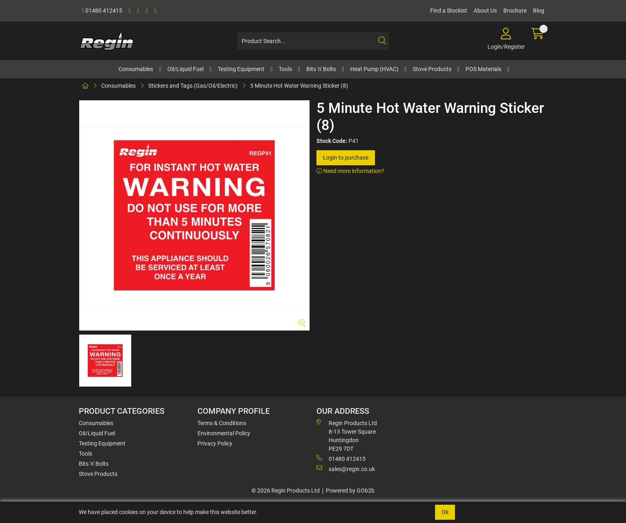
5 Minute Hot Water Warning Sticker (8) (299, 85)
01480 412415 (102, 10)
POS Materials (483, 69)
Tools (285, 69)
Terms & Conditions (221, 423)
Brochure (514, 10)
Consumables (136, 69)
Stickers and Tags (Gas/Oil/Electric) (193, 85)
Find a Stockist (448, 10)
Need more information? (350, 171)
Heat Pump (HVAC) (374, 69)
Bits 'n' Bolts (321, 69)
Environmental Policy (223, 433)
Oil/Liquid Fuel (185, 69)
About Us (485, 10)
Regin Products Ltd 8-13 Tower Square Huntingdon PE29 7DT (346, 435)
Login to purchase (345, 157)
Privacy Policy (214, 443)
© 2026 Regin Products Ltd (285, 490)
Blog (538, 10)
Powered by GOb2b (350, 490)
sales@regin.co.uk (345, 468)
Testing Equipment (241, 69)
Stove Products (432, 69)
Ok (445, 512)
